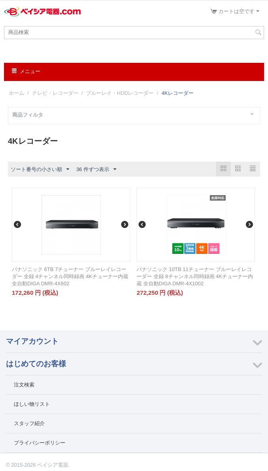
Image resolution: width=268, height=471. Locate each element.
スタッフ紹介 (29, 423)
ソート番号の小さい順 (40, 169)
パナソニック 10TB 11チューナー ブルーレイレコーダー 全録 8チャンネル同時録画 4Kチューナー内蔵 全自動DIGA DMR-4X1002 (195, 276)
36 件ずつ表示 (96, 169)
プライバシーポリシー (39, 443)
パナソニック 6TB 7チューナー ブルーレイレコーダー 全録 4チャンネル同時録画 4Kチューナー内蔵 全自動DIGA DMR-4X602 (70, 276)
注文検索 (24, 385)
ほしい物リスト (32, 404)
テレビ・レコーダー (55, 93)
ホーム (16, 93)
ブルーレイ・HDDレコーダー (120, 93)
